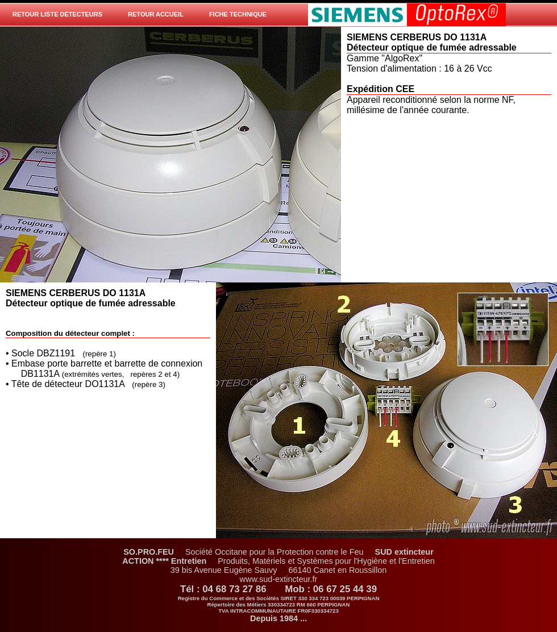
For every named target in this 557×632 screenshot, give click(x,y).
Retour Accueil (156, 14)
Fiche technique (238, 14)
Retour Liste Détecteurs (57, 14)
